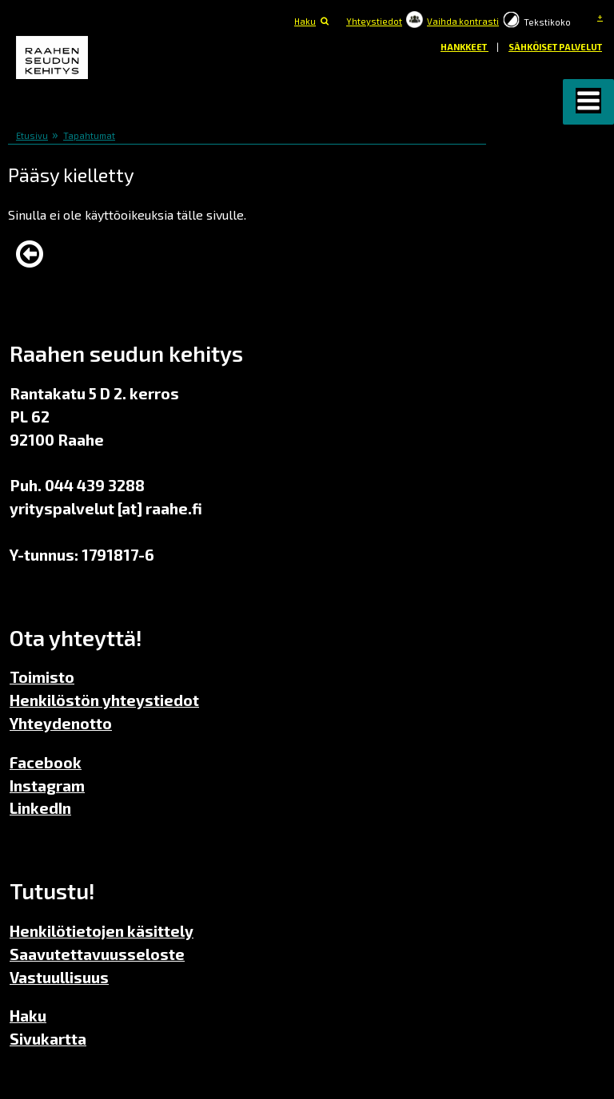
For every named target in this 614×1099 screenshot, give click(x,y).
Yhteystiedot (374, 21)
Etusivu (32, 135)
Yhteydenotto (61, 723)
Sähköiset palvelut (555, 47)
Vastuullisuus (59, 977)
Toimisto (42, 677)
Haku (305, 21)
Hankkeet (464, 47)
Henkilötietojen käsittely (101, 931)
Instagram (47, 785)
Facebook (46, 762)
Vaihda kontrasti (463, 21)
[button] (588, 102)
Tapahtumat (89, 135)
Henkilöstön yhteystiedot (104, 700)
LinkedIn (40, 808)
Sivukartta (48, 1039)
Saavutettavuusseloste (97, 954)
